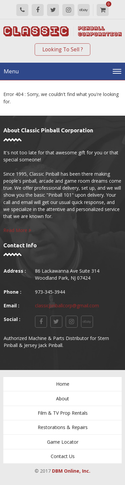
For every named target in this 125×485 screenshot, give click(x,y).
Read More (17, 230)
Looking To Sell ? (62, 49)
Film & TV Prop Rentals (63, 413)
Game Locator (62, 442)
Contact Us (63, 456)
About (62, 398)
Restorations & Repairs (63, 427)
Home (62, 384)
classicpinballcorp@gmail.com (67, 305)
